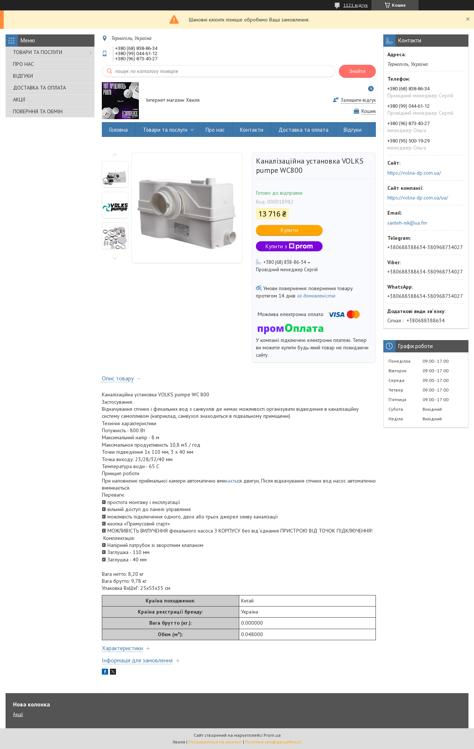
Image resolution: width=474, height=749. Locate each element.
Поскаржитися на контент (215, 742)
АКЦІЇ (19, 99)
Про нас (215, 129)
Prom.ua (272, 735)
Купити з (289, 246)
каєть (231, 480)
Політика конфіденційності (273, 742)
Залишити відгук (358, 100)
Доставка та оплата (303, 129)
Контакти (251, 129)
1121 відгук (355, 5)
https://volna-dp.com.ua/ (414, 172)
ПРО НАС (23, 64)
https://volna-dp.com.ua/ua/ (417, 197)
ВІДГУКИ (23, 76)
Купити (289, 230)
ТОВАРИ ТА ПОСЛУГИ (37, 52)
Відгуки (352, 129)
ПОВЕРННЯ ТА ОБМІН (38, 111)
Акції (382, 129)
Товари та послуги (165, 129)
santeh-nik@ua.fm (407, 222)
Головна (118, 129)
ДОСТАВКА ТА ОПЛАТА (39, 87)
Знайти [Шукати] (357, 71)
